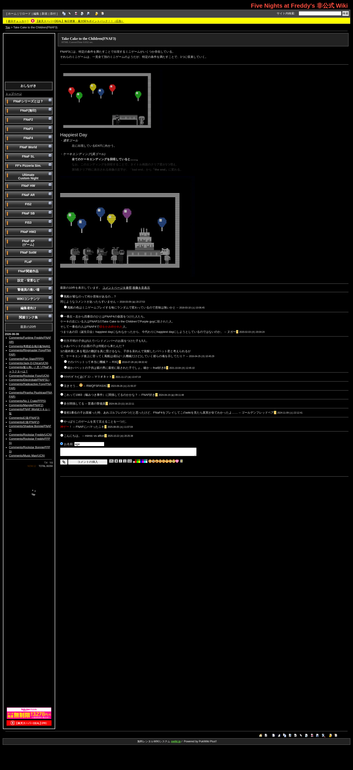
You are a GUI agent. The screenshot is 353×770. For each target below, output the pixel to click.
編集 (36, 13)
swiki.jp (176, 741)
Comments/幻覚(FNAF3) (24, 417)
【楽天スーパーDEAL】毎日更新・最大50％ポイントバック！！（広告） (80, 21)
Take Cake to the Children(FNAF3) (88, 39)
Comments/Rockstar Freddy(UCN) (30, 434)
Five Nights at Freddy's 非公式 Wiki (299, 5)
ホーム (12, 13)
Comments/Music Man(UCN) (27, 455)
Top (7, 27)
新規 (45, 13)
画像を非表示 (141, 287)
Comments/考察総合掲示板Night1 (29, 346)
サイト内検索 (285, 13)
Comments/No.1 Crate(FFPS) (27, 401)
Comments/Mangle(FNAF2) (26, 405)
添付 (53, 13)
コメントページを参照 (117, 287)
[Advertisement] (29, 57)
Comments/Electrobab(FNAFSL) (29, 379)
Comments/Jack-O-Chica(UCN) (28, 363)
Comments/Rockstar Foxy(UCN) (29, 375)
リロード (25, 13)
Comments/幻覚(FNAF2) (24, 422)
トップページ (14, 93)
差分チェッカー (17, 21)
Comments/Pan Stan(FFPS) (26, 358)
